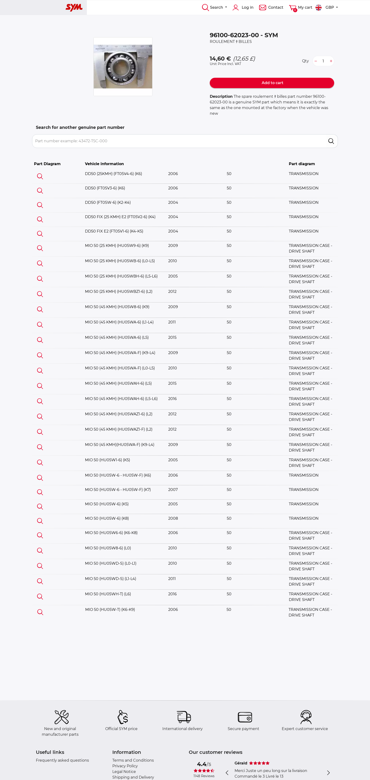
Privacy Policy (125, 766)
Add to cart (272, 83)
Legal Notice (124, 771)
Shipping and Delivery (133, 777)
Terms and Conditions (133, 760)
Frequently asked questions (62, 760)
